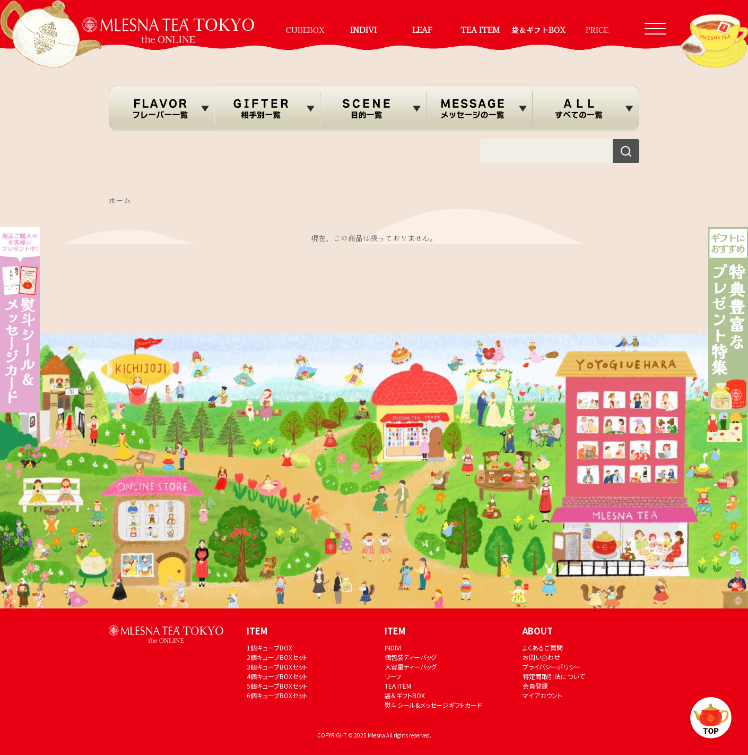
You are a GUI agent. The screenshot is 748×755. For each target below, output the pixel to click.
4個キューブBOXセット (277, 676)
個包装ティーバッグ (411, 657)
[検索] (626, 151)
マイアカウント (542, 695)
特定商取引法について (554, 676)
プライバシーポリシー (552, 666)
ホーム (120, 200)
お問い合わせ (541, 657)
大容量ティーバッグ (411, 666)
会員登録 (535, 685)
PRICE (597, 29)
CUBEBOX (305, 29)
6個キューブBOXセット (277, 695)
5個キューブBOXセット (277, 685)
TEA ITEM (480, 29)
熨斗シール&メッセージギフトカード (433, 704)
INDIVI (363, 29)
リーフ (393, 676)
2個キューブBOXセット (277, 657)
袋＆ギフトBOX (538, 29)
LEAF (422, 29)
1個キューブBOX (269, 647)
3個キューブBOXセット (277, 666)
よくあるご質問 (543, 647)
